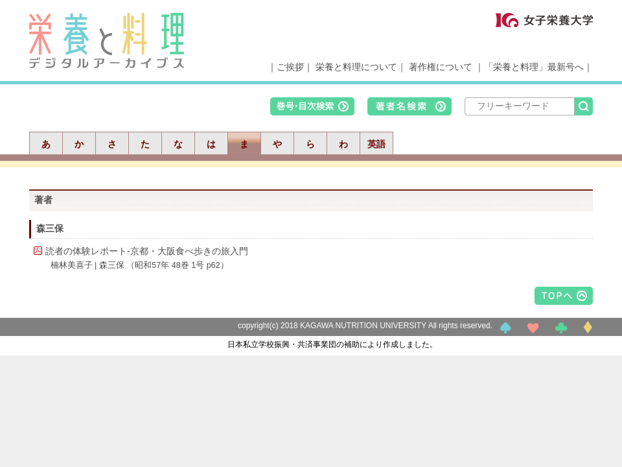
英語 (376, 144)
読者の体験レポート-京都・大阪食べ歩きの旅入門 (146, 251)
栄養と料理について (356, 67)
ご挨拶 (290, 67)
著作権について (440, 67)
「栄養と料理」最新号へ (534, 67)
